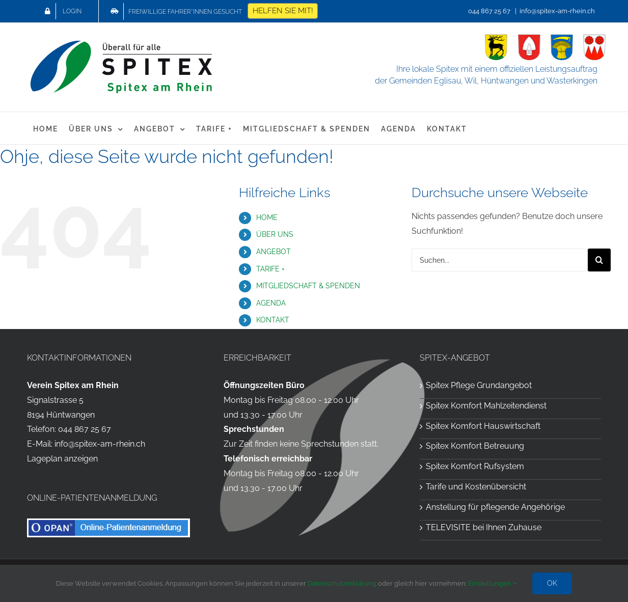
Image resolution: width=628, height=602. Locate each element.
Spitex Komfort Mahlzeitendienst (486, 406)
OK (552, 583)
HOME (267, 217)
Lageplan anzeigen (62, 458)
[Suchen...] (500, 260)
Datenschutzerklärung (342, 583)
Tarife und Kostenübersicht (476, 486)
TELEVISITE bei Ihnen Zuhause (483, 527)
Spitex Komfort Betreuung (475, 446)
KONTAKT (272, 320)
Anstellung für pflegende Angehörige (495, 507)
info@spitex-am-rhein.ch (557, 11)
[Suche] (599, 260)
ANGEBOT (273, 252)
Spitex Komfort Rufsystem (475, 466)
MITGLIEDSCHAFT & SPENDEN (308, 286)
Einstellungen (492, 583)
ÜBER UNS (274, 234)
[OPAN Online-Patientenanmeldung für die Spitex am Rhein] (108, 522)
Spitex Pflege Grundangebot (479, 385)
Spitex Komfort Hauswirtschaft (483, 426)
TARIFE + (270, 269)
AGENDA (271, 303)
